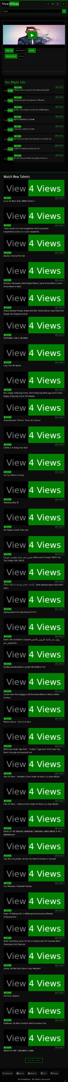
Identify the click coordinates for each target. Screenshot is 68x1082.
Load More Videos (34, 1060)
